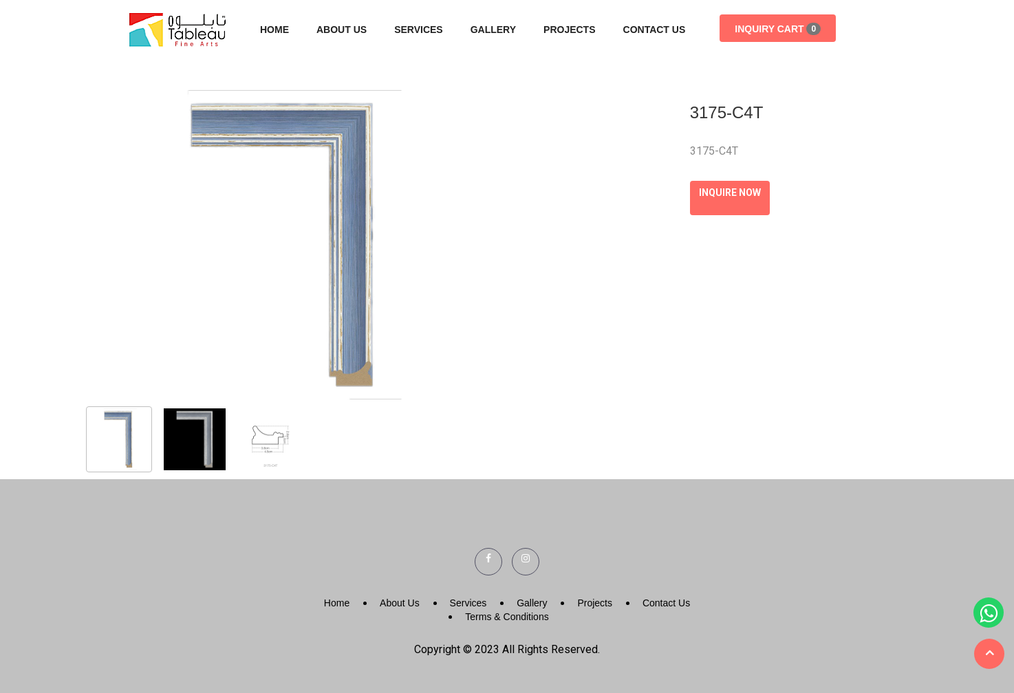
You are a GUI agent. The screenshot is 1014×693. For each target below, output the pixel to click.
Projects (569, 29)
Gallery (493, 29)
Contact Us (654, 29)
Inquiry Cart (778, 29)
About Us (341, 29)
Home (274, 29)
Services (418, 29)
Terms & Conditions (506, 616)
